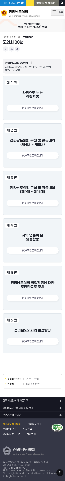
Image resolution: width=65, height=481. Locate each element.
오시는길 (27, 429)
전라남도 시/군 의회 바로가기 (18, 408)
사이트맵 (31, 434)
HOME (6, 37)
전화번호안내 (9, 429)
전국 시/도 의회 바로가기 (15, 400)
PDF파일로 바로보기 (32, 108)
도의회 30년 (28, 37)
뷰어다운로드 (9, 434)
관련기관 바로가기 (12, 415)
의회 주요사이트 (13, 3)
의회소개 (16, 37)
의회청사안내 (34, 424)
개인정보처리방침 (12, 424)
